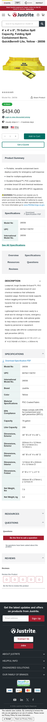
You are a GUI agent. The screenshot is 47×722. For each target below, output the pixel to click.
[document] (23, 715)
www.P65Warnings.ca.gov (34, 205)
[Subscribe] (36, 618)
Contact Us (23, 639)
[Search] (42, 24)
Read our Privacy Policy (24, 719)
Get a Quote (23, 144)
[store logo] (23, 15)
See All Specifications (13, 245)
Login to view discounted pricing (16, 117)
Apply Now (30, 9)
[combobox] (23, 24)
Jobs (23, 646)
